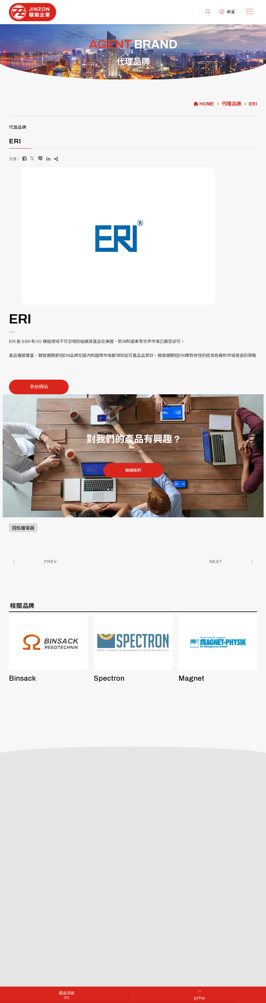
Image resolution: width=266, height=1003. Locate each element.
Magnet (191, 678)
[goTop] (199, 995)
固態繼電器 (23, 528)
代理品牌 (232, 104)
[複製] (56, 159)
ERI (253, 104)
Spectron (109, 678)
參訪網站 (39, 386)
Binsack (22, 678)
